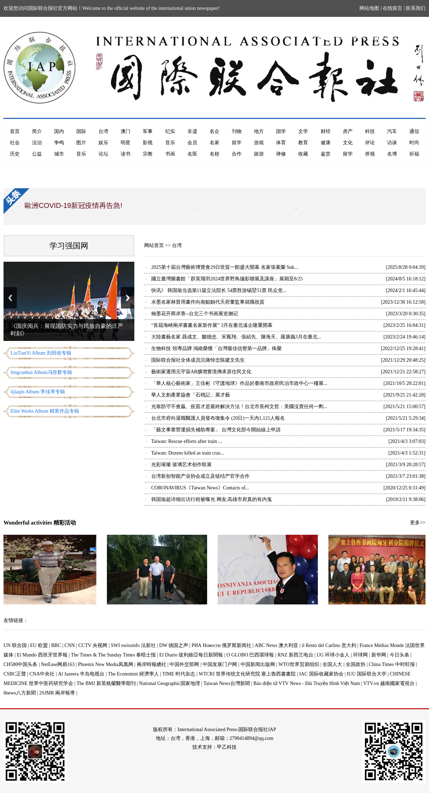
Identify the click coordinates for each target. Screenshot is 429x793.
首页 (15, 131)
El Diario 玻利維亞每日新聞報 (191, 655)
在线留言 (392, 8)
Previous (10, 298)
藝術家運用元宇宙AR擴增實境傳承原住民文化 (201, 371)
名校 (214, 154)
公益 (37, 154)
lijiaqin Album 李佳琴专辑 (38, 391)
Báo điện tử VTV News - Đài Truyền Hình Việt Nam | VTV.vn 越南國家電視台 (334, 683)
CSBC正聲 (15, 674)
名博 (392, 154)
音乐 (170, 142)
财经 (326, 131)
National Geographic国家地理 (169, 683)
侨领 (370, 154)
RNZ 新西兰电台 (295, 655)
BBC (56, 645)
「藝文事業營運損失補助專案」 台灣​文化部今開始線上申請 (216, 429)
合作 (237, 154)
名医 (192, 154)
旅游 (259, 154)
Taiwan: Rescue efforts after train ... (186, 441)
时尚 (414, 142)
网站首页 (154, 245)
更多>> (417, 522)
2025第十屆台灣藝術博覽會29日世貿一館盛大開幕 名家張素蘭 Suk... (224, 267)
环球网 (360, 655)
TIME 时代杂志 (178, 674)
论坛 (103, 154)
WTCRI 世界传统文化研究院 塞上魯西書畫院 (247, 674)
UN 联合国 (15, 645)
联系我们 (415, 8)
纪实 (170, 131)
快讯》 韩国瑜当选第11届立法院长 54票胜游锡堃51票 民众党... (218, 290)
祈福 (414, 154)
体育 (281, 142)
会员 (192, 142)
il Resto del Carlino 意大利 (329, 645)
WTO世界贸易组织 (298, 664)
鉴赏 (326, 154)
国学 (281, 131)
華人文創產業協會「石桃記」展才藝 (190, 395)
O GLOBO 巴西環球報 (250, 655)
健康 (326, 142)
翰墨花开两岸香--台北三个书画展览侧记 (194, 313)
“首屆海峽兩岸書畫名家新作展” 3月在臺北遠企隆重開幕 (212, 325)
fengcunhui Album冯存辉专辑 (41, 372)
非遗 (192, 131)
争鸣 (59, 142)
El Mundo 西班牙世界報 (42, 655)
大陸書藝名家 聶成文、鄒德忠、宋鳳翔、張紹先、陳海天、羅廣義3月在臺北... (236, 337)
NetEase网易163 (58, 664)
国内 (59, 131)
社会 (15, 142)
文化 (348, 142)
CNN (69, 645)
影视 (148, 142)
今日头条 (399, 655)
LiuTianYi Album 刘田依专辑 (41, 353)
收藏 (303, 154)
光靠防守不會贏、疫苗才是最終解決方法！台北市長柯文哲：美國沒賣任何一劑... (239, 406)
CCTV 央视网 (93, 645)
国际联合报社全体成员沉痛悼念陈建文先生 (198, 360)
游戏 (259, 142)
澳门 (125, 131)
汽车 (392, 131)
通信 (414, 131)
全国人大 (332, 664)
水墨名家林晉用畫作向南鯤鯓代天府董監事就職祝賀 (207, 302)
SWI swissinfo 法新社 (133, 645)
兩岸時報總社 (151, 664)
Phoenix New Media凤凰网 (105, 664)
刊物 (237, 131)
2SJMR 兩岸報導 (57, 693)
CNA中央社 (42, 674)
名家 (214, 142)
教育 (303, 142)
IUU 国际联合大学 (366, 674)
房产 (348, 131)
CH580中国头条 (20, 664)
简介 (37, 131)
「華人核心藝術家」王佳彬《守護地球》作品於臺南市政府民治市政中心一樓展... (239, 383)
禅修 (281, 154)
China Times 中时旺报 (392, 664)
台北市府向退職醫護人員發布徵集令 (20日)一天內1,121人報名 (218, 418)
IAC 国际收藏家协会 (321, 674)
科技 (370, 131)
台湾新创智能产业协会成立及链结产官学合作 (200, 476)
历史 (15, 154)
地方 (259, 131)
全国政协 (355, 664)
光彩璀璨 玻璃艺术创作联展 (181, 464)
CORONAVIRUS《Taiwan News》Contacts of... (200, 487)
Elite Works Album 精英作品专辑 (45, 411)
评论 (370, 142)
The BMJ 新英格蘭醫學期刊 (106, 683)
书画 (170, 154)
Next (127, 298)
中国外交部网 (184, 664)
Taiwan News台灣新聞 (226, 683)
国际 (81, 131)
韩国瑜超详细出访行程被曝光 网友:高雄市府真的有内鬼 (211, 499)
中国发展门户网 (220, 664)
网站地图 (369, 8)
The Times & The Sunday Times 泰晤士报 (113, 655)
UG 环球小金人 (333, 655)
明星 (125, 142)
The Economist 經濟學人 (133, 674)
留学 (237, 142)
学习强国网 (69, 245)
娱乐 (103, 142)
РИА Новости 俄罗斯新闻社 (221, 645)
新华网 (378, 655)
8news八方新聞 (20, 693)
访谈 (392, 142)
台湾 (103, 131)
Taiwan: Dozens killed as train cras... (187, 453)
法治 (37, 142)
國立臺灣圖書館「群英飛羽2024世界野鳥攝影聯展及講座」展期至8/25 (227, 278)
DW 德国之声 (173, 645)
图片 (81, 142)
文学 (303, 131)
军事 (148, 131)
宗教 (148, 154)
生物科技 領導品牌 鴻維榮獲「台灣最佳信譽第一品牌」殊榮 (216, 348)
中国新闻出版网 (258, 664)
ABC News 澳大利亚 (277, 645)
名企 (214, 131)
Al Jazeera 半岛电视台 (81, 674)
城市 (59, 154)
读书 (125, 154)
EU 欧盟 (39, 645)
